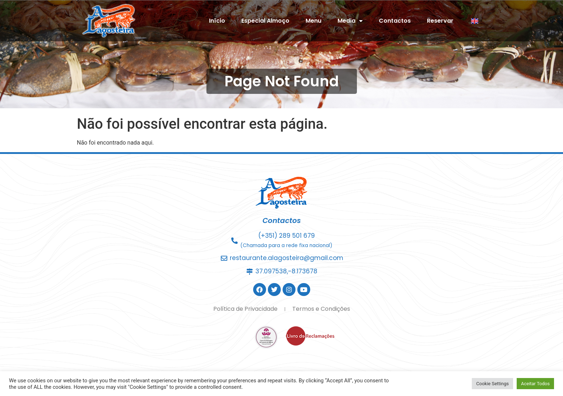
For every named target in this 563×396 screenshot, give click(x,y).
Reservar (440, 21)
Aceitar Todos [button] (535, 383)
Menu (313, 21)
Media (350, 20)
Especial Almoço (265, 21)
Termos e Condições (321, 309)
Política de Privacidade (245, 309)
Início (217, 21)
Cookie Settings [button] (492, 383)
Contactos (395, 21)
